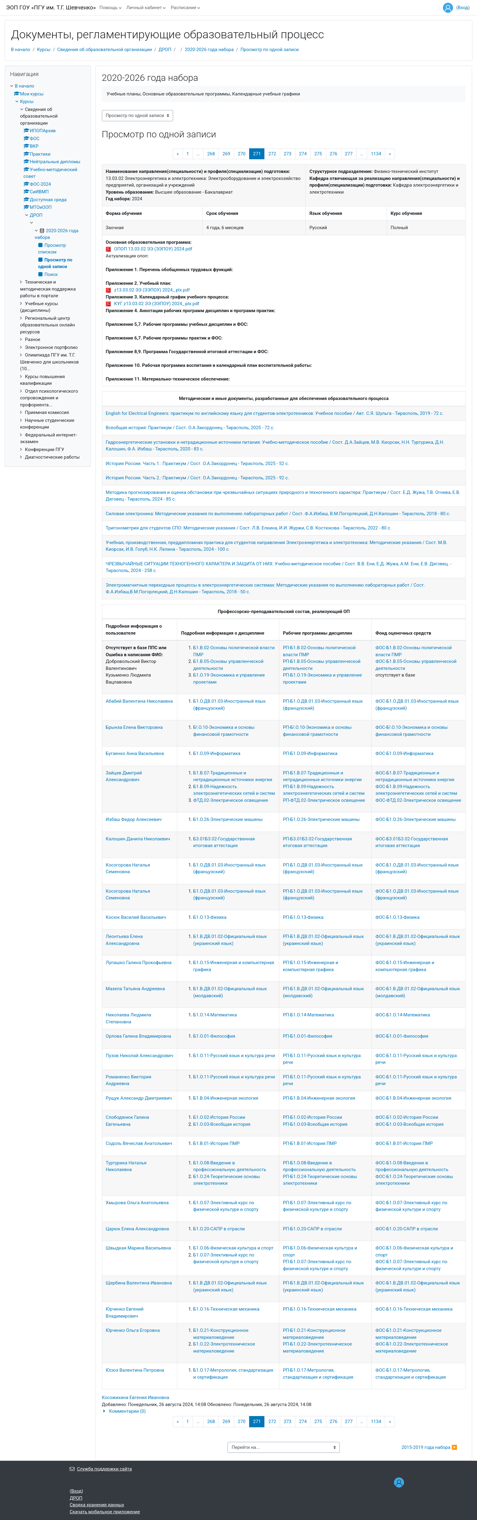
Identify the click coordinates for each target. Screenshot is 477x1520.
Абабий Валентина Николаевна (139, 701)
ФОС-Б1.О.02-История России (406, 1117)
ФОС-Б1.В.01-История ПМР (404, 1143)
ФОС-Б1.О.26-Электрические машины (415, 819)
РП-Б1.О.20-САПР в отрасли (312, 1229)
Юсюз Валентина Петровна (135, 1370)
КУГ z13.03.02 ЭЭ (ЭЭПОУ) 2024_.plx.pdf (156, 303)
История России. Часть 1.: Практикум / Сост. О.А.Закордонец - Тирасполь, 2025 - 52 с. (197, 463)
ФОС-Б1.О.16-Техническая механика (414, 1309)
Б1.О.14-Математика (215, 1015)
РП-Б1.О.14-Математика (308, 1015)
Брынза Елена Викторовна (134, 727)
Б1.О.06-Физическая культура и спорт (233, 1248)
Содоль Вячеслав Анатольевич (139, 1143)
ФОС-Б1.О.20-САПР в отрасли (406, 1229)
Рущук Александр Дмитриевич (139, 1098)
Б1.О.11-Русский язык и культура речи (234, 1055)
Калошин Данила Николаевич (138, 839)
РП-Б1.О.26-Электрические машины (321, 819)
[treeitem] (47, 272)
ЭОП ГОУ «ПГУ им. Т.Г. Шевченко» (51, 7)
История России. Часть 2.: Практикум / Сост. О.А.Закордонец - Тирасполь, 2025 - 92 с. (197, 478)
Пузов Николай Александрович (139, 1055)
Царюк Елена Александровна (137, 1229)
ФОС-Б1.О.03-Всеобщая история (409, 1124)
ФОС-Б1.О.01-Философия (401, 1036)
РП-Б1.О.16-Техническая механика (320, 1309)
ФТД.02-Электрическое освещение (230, 800)
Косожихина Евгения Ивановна (135, 1397)
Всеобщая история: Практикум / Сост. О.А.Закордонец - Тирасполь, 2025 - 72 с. (190, 427)
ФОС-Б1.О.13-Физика (397, 917)
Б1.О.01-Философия (214, 1036)
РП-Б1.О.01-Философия (307, 1036)
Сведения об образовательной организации (104, 49)
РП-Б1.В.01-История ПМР (310, 1143)
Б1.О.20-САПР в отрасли (219, 1229)
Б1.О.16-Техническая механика (226, 1309)
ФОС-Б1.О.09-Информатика (404, 753)
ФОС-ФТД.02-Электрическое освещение (418, 800)
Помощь (108, 7)
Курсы (43, 49)
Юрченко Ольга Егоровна (133, 1330)
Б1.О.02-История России (219, 1117)
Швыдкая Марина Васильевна (138, 1248)
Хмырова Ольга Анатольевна (137, 1202)
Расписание (183, 7)
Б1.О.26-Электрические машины (228, 819)
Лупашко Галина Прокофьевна (139, 962)
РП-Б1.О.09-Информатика (310, 753)
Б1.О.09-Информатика (216, 753)
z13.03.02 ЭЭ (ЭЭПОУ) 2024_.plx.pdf (152, 290)
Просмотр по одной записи (269, 49)
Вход (463, 7)
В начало (20, 49)
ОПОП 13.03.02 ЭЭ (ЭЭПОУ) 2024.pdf (153, 249)
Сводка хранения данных (97, 1505)
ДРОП (164, 49)
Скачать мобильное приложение (105, 1512)
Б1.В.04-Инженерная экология (225, 1098)
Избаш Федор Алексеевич (134, 819)
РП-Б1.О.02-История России (312, 1117)
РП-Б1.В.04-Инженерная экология (319, 1098)
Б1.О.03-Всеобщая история (221, 1124)
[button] (284, 1411)
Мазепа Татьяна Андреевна (135, 988)
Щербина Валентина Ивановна (139, 1283)
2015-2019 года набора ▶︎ (429, 1447)
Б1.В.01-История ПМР (216, 1143)
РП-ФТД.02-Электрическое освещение (324, 800)
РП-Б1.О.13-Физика (303, 917)
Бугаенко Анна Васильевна (135, 753)
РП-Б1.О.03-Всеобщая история (315, 1124)
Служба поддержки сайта (101, 1469)
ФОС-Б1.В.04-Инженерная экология (413, 1098)
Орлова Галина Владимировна (138, 1036)
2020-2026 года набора (209, 49)
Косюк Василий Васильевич (136, 917)
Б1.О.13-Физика (209, 917)
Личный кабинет (144, 7)
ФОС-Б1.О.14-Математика (402, 1015)
